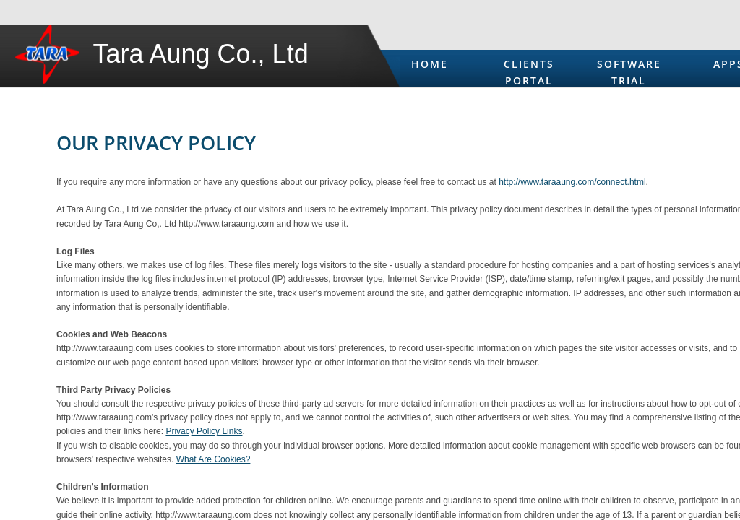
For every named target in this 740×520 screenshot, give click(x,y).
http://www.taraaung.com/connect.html (572, 182)
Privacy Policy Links (203, 431)
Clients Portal (529, 72)
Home (429, 64)
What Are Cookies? (213, 459)
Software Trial (629, 72)
